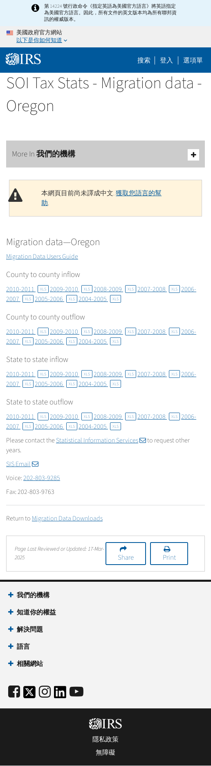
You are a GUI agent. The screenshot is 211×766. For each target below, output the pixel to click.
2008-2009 (115, 289)
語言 (23, 646)
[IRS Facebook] (14, 692)
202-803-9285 (41, 477)
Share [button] (126, 558)
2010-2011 (27, 289)
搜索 (143, 60)
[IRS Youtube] (76, 692)
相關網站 (30, 663)
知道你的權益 (36, 612)
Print (169, 558)
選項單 (193, 60)
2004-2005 (100, 299)
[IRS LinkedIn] (60, 695)
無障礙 (105, 752)
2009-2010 (71, 289)
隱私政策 (105, 739)
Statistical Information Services (101, 440)
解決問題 (30, 629)
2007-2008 (158, 289)
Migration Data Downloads (67, 518)
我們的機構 (33, 595)
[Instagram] (45, 692)
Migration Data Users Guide (42, 256)
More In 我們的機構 (105, 155)
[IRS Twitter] (29, 695)
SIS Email (22, 464)
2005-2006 (56, 299)
